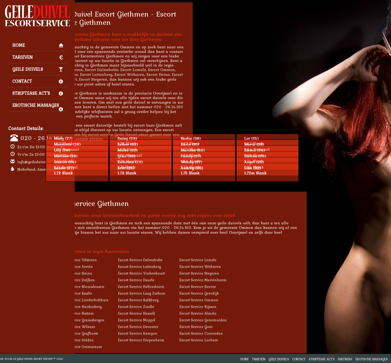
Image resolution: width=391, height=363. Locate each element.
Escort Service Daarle (173, 280)
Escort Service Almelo (234, 313)
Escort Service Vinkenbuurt (178, 273)
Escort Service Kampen (174, 333)
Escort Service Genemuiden (239, 320)
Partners (345, 359)
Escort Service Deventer (175, 326)
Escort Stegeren (130, 79)
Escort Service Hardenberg (115, 306)
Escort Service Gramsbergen (117, 320)
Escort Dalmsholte (138, 70)
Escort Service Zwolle (173, 306)
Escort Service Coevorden (237, 333)
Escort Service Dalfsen (112, 280)
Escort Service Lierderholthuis (119, 300)
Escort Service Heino (111, 273)
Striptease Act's (37, 93)
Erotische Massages (37, 106)
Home (37, 45)
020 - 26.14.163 (42, 138)
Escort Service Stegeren (236, 273)
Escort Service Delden (111, 340)
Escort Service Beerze (234, 286)
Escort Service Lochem (235, 340)
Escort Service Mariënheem (239, 280)
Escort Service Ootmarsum (116, 346)
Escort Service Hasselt (173, 313)
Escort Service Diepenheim (178, 340)
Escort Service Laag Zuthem (178, 293)
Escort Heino (194, 74)
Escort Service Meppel (173, 320)
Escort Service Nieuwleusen (117, 286)
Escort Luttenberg (133, 74)
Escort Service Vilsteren (113, 260)
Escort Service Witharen (237, 266)
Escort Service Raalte (111, 293)
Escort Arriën (102, 74)
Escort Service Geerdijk (235, 293)
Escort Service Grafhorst (114, 333)
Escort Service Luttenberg (176, 266)
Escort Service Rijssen (234, 306)
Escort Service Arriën (111, 266)
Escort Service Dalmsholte (177, 260)
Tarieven (37, 57)
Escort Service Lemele (234, 260)
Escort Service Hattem (112, 313)
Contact (37, 81)
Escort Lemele (170, 70)
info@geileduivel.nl (34, 162)
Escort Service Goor (232, 326)
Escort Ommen (198, 70)
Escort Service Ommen (235, 300)
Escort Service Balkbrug (175, 300)
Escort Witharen (166, 74)
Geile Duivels (37, 69)
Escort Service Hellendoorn (178, 286)
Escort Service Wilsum (112, 326)
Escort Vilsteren (104, 70)
